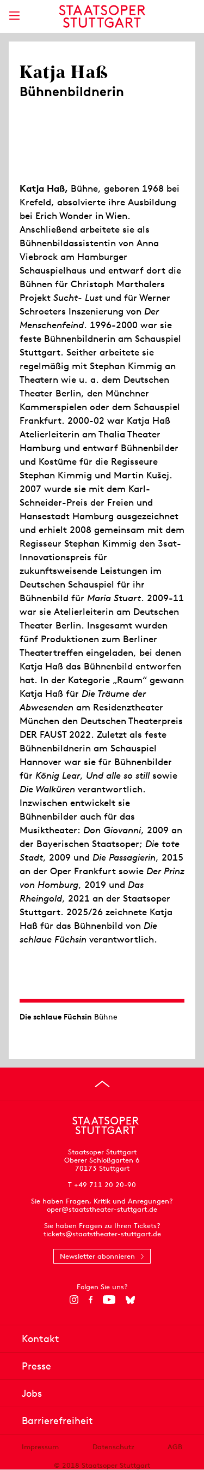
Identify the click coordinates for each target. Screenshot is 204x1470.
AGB (175, 1446)
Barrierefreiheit (57, 1420)
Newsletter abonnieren (97, 1256)
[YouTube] (109, 1299)
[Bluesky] (130, 1299)
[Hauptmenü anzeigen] (14, 15)
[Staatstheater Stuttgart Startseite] (102, 16)
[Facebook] (90, 1299)
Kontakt (40, 1338)
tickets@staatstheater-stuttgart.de (102, 1233)
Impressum (40, 1446)
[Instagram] (73, 1299)
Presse (36, 1366)
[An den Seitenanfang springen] (102, 1084)
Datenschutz (113, 1446)
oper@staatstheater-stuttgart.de (102, 1209)
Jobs (32, 1393)
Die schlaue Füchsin (56, 1017)
